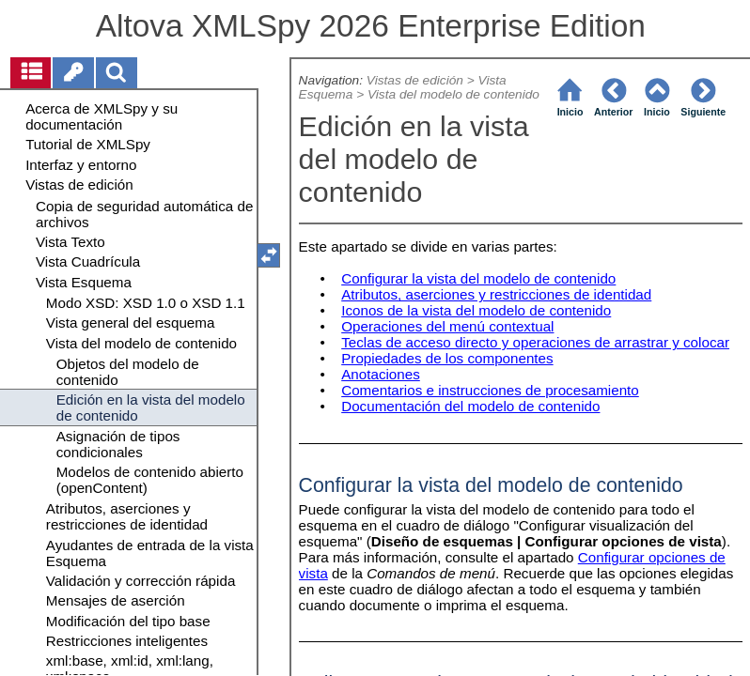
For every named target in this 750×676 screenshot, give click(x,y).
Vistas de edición (415, 80)
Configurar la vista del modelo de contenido (478, 278)
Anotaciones (380, 374)
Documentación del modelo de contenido (470, 406)
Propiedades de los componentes (447, 358)
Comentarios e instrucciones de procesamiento (490, 390)
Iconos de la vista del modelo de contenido (476, 310)
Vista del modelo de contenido (453, 94)
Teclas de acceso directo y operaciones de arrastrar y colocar (535, 342)
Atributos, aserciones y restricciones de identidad (496, 294)
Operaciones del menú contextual (447, 326)
